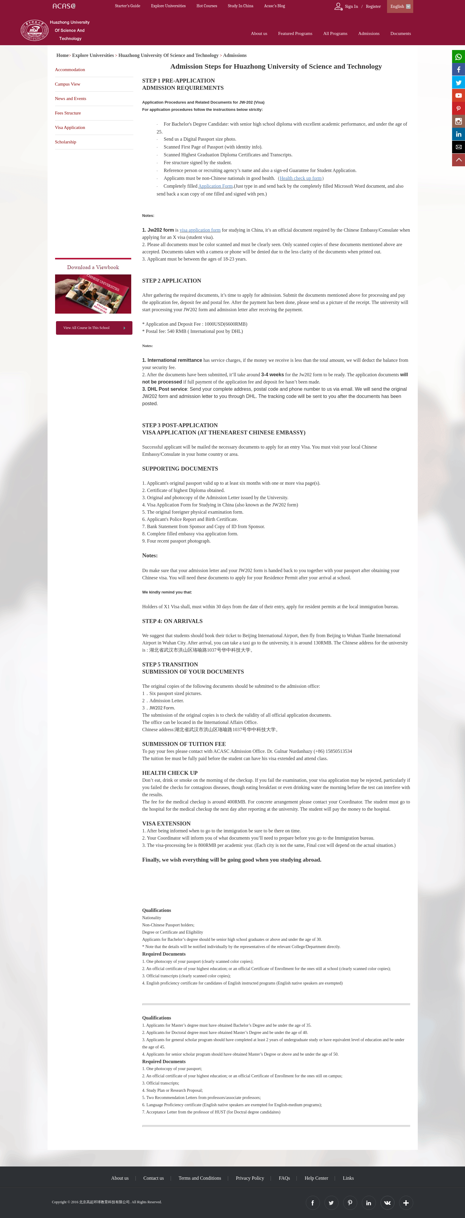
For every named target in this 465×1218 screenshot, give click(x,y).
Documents (400, 33)
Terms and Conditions (200, 1178)
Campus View (67, 84)
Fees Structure (68, 113)
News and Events (70, 98)
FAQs (284, 1178)
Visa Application (70, 127)
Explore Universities (168, 5)
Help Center (316, 1178)
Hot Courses (207, 5)
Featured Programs (295, 33)
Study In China (240, 5)
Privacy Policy (250, 1178)
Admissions (369, 33)
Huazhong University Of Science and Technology (169, 55)
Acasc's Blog (274, 5)
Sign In (351, 6)
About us (259, 33)
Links (348, 1178)
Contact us (154, 1178)
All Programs (335, 33)
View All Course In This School (87, 328)
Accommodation (70, 69)
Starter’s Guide (127, 5)
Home (63, 55)
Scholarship (65, 141)
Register (373, 6)
